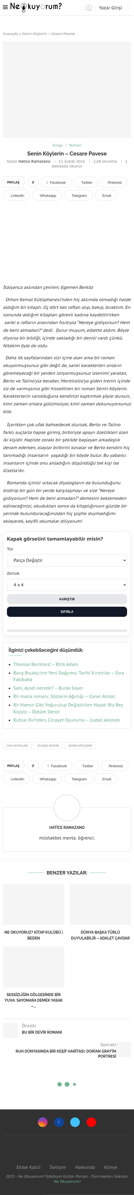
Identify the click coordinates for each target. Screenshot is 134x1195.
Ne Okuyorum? (67, 1181)
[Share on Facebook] (56, 182)
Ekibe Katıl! (28, 1167)
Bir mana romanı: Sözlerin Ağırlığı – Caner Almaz (64, 696)
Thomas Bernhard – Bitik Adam (45, 664)
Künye (110, 1167)
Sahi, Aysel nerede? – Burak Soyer (48, 688)
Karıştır (67, 599)
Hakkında (85, 1167)
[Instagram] (43, 1122)
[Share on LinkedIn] (16, 195)
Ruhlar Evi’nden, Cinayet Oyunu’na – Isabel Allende (66, 720)
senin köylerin (80, 746)
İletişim (58, 1167)
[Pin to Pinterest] (113, 182)
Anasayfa (10, 33)
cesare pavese (48, 746)
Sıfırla (67, 612)
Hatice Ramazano (34, 161)
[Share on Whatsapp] (47, 195)
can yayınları (17, 746)
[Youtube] (91, 1122)
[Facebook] (59, 1122)
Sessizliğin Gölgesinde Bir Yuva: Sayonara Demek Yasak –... (34, 1000)
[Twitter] (75, 1122)
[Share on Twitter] (85, 182)
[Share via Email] (106, 195)
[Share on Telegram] (78, 195)
